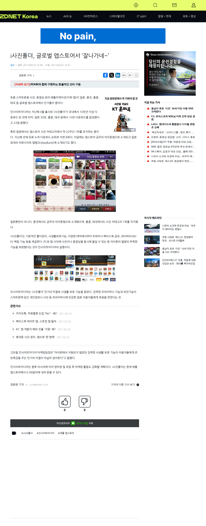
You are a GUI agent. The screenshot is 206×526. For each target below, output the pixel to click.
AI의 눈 (67, 16)
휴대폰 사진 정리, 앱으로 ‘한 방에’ (35, 337)
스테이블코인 (117, 16)
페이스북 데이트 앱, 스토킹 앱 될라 (36, 321)
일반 (12, 65)
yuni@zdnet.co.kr (39, 384)
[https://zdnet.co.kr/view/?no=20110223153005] (105, 75)
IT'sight (141, 16)
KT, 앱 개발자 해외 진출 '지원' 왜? (36, 329)
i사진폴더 (28, 433)
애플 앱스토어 (67, 433)
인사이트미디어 (46, 433)
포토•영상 (189, 16)
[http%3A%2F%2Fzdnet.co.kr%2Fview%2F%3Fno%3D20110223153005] (117, 75)
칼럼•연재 (164, 16)
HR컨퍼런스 (91, 16)
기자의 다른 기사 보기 (125, 384)
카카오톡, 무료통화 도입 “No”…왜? (36, 313)
